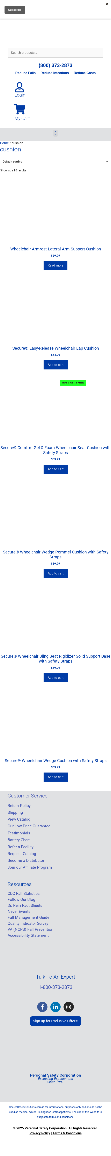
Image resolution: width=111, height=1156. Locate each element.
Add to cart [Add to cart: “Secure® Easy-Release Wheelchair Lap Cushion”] (56, 365)
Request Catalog (22, 854)
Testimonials (19, 833)
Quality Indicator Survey (28, 923)
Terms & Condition (66, 1133)
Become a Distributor (26, 860)
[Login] (19, 87)
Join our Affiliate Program (30, 867)
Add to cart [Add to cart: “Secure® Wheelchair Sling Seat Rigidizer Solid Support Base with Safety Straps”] (56, 678)
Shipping (15, 812)
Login (19, 95)
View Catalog (19, 819)
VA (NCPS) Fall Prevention (30, 929)
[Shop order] (55, 161)
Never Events (19, 911)
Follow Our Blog (21, 899)
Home (4, 143)
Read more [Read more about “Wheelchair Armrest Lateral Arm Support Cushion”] (55, 265)
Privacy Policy (40, 1133)
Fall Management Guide (28, 917)
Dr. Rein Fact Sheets (25, 905)
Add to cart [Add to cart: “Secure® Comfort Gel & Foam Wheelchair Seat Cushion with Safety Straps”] (56, 469)
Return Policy (19, 805)
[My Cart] (19, 109)
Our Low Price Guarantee (29, 826)
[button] (55, 133)
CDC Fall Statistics (24, 893)
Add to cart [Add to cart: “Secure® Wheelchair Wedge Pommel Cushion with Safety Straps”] (56, 573)
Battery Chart (19, 840)
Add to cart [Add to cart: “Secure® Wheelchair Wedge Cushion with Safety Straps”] (56, 777)
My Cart (22, 118)
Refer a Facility (21, 847)
